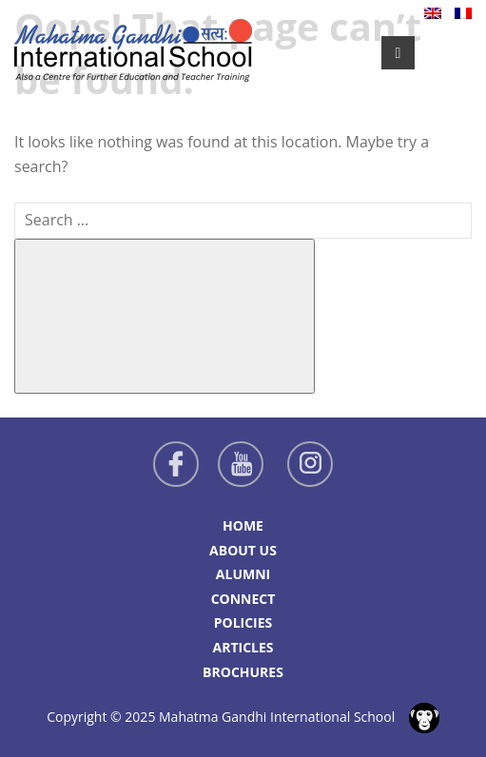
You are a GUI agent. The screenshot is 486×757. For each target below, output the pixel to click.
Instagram (310, 464)
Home (243, 525)
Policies (243, 622)
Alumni (243, 574)
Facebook (176, 464)
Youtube (240, 464)
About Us (243, 550)
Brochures (243, 672)
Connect (243, 599)
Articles (242, 647)
